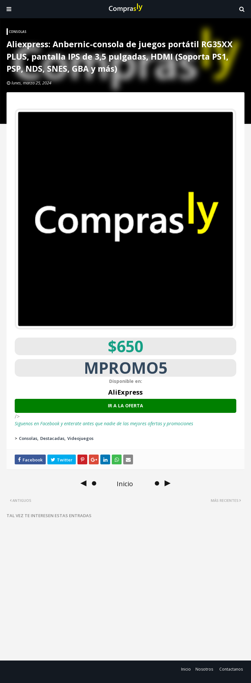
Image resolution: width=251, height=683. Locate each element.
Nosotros (204, 669)
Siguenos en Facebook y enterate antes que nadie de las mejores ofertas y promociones (104, 423)
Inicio (186, 669)
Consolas (28, 438)
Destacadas (52, 438)
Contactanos (231, 669)
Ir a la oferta (125, 405)
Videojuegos (80, 438)
